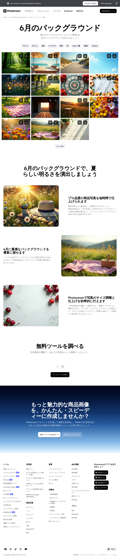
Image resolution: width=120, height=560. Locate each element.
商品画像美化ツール (10, 483)
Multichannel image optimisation (32, 495)
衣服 (27, 525)
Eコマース (29, 507)
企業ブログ (75, 483)
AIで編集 (8, 494)
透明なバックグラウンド (11, 527)
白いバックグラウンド (10, 498)
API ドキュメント (54, 521)
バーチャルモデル (11, 473)
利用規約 (76, 555)
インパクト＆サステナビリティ (80, 491)
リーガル (114, 555)
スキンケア (30, 515)
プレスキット (76, 476)
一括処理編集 (53, 494)
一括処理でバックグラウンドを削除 (58, 502)
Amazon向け (30, 529)
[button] (12, 464)
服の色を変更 (7, 519)
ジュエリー (30, 518)
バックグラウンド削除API (57, 518)
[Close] (116, 3)
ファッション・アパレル (57, 473)
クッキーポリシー (103, 555)
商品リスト (30, 469)
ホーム (5, 17)
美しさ (28, 522)
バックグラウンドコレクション (18, 17)
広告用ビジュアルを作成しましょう (35, 485)
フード (28, 511)
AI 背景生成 (7, 505)
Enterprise (75, 514)
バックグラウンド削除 (10, 509)
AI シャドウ (7, 491)
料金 (73, 511)
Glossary (74, 500)
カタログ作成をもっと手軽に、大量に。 (35, 473)
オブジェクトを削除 (10, 516)
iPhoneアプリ (101, 472)
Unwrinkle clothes (11, 487)
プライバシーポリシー (88, 555)
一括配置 (52, 507)
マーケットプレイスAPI (56, 514)
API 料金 (74, 518)
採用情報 (74, 473)
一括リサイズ (53, 498)
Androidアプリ (101, 483)
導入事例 (74, 487)
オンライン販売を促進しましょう (35, 479)
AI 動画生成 (9, 512)
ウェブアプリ (101, 488)
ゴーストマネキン (11, 476)
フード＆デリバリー (55, 469)
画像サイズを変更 (9, 523)
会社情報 (74, 469)
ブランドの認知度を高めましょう (35, 490)
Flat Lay (7, 480)
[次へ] (62, 367)
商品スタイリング (9, 469)
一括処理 (52, 511)
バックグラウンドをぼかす (12, 501)
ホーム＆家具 (53, 480)
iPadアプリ (100, 478)
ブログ (74, 480)
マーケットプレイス (55, 476)
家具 (27, 533)
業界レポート (76, 496)
